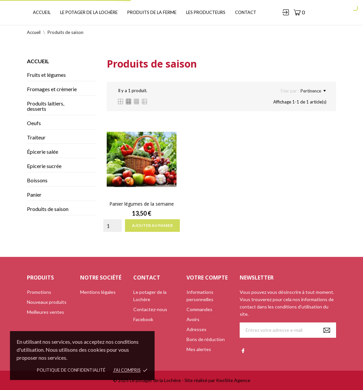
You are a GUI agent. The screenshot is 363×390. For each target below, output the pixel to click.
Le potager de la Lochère (89, 12)
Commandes (199, 309)
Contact (245, 12)
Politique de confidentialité (71, 370)
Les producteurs (205, 12)
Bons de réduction (205, 339)
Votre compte (207, 277)
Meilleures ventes (45, 312)
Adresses (196, 329)
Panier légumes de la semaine (141, 204)
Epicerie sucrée (44, 166)
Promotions (39, 292)
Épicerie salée (42, 151)
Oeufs (34, 123)
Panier (34, 194)
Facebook (143, 319)
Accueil (42, 12)
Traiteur (36, 137)
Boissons (37, 180)
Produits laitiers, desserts (45, 106)
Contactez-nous (150, 309)
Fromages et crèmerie (52, 89)
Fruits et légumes (46, 75)
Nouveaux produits (46, 302)
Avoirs (192, 319)
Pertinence (313, 91)
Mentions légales (98, 292)
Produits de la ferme (152, 12)
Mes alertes (198, 349)
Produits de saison (47, 209)
